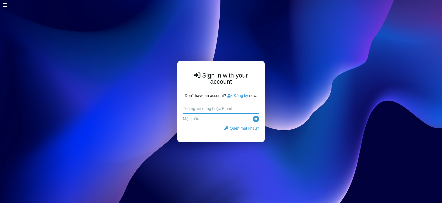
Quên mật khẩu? (241, 128)
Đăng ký (237, 95)
